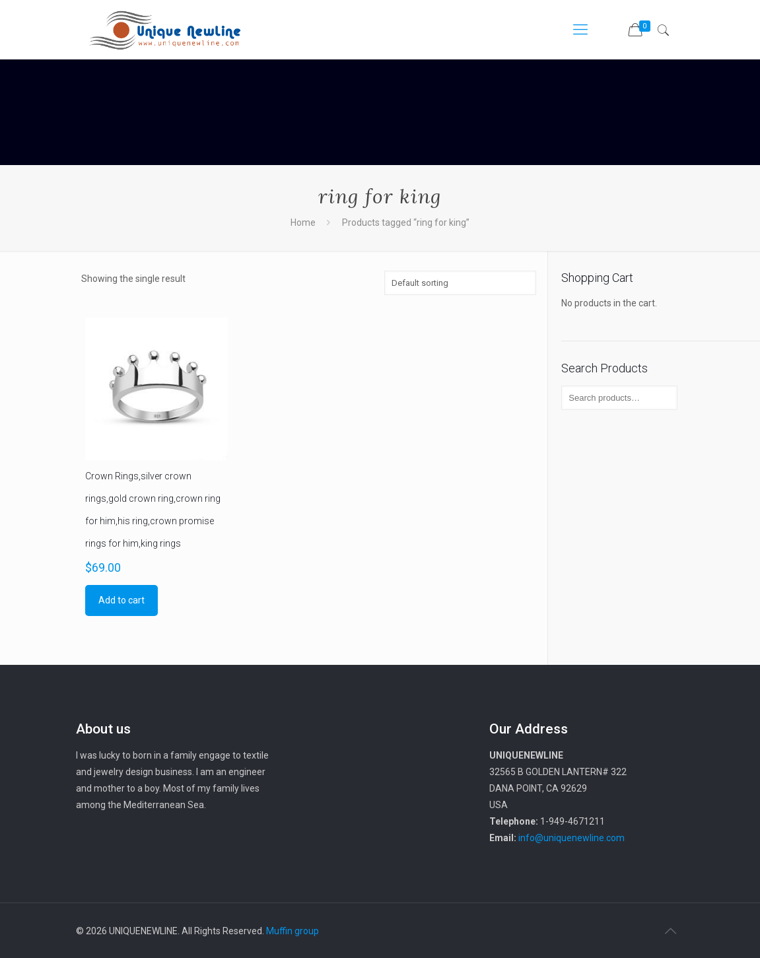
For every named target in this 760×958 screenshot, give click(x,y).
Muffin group (292, 931)
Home (303, 222)
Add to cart (121, 600)
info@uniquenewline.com (571, 838)
